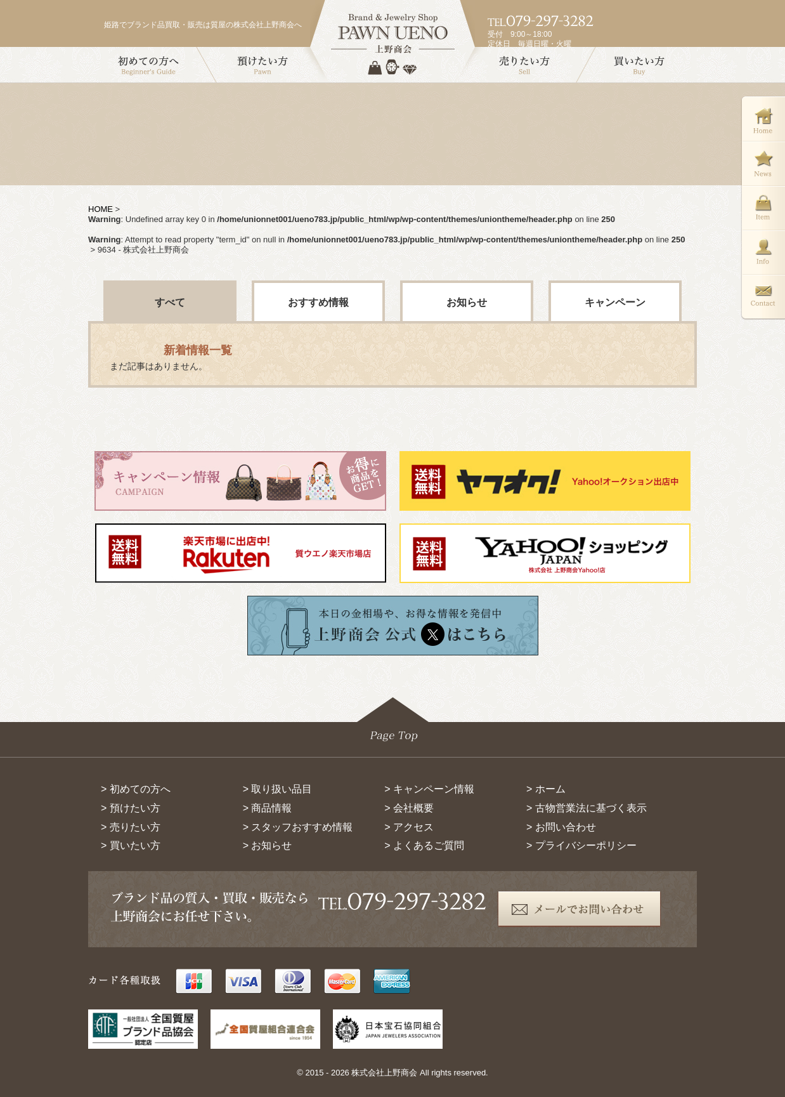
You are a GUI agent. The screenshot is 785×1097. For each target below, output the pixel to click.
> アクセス (409, 827)
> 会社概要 (409, 808)
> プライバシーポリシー (581, 845)
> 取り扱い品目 (278, 789)
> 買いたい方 (130, 845)
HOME (100, 209)
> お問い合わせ (561, 827)
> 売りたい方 (130, 827)
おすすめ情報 (318, 302)
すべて (170, 302)
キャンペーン (615, 302)
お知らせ (466, 302)
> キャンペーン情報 (429, 789)
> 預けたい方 (130, 808)
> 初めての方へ (136, 789)
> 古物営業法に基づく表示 (586, 808)
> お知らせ (267, 845)
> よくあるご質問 (424, 845)
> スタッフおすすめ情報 (298, 827)
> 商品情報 (267, 808)
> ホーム (546, 789)
